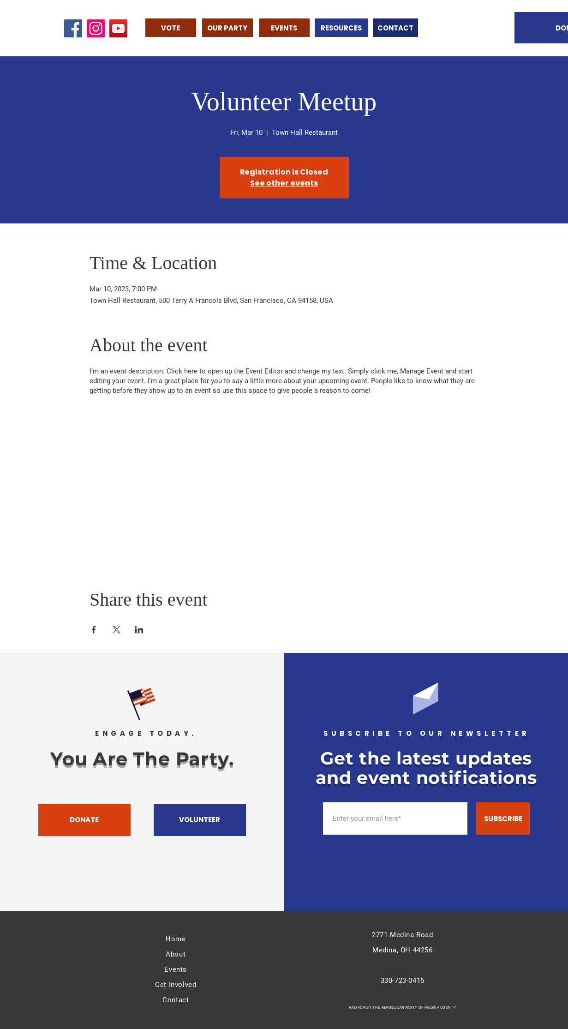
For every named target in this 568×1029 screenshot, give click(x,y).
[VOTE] (170, 27)
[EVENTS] (284, 27)
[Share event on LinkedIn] (139, 629)
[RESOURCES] (341, 27)
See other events (284, 183)
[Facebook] (73, 28)
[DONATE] (84, 820)
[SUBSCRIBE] (503, 818)
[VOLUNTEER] (200, 820)
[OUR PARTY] (227, 27)
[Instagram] (96, 28)
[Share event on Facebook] (94, 629)
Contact (175, 1000)
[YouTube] (118, 28)
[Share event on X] (116, 629)
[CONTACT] (395, 27)
